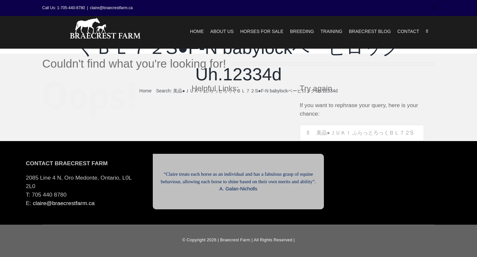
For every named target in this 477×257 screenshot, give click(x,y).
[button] (427, 31)
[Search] (308, 133)
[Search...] (362, 133)
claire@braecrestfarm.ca (111, 8)
